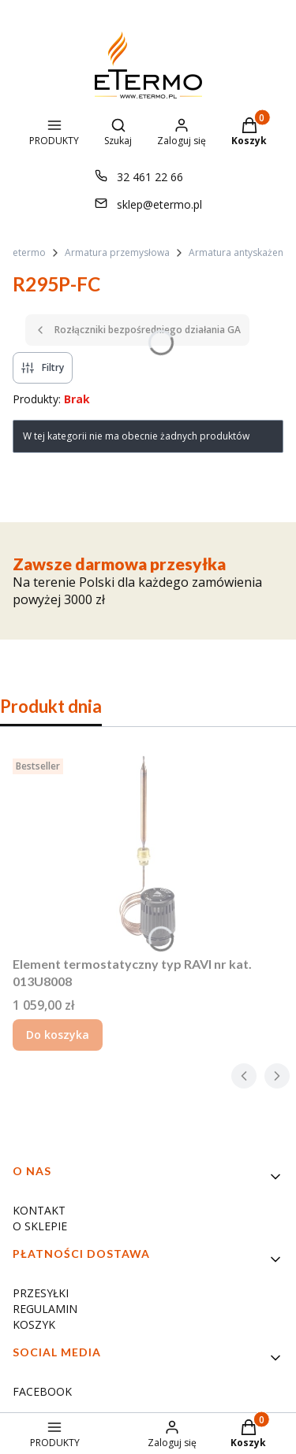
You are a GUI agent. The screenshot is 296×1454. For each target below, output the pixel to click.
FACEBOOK (42, 1391)
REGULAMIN (45, 1308)
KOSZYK (34, 1324)
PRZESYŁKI (41, 1292)
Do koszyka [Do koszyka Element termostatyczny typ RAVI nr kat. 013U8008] (57, 1034)
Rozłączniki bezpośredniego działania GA (137, 329)
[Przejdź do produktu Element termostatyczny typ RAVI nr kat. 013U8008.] (148, 850)
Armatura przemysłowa (117, 252)
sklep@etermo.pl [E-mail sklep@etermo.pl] (159, 204)
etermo (29, 252)
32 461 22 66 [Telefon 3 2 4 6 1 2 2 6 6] (150, 176)
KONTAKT (39, 1210)
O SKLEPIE (40, 1225)
